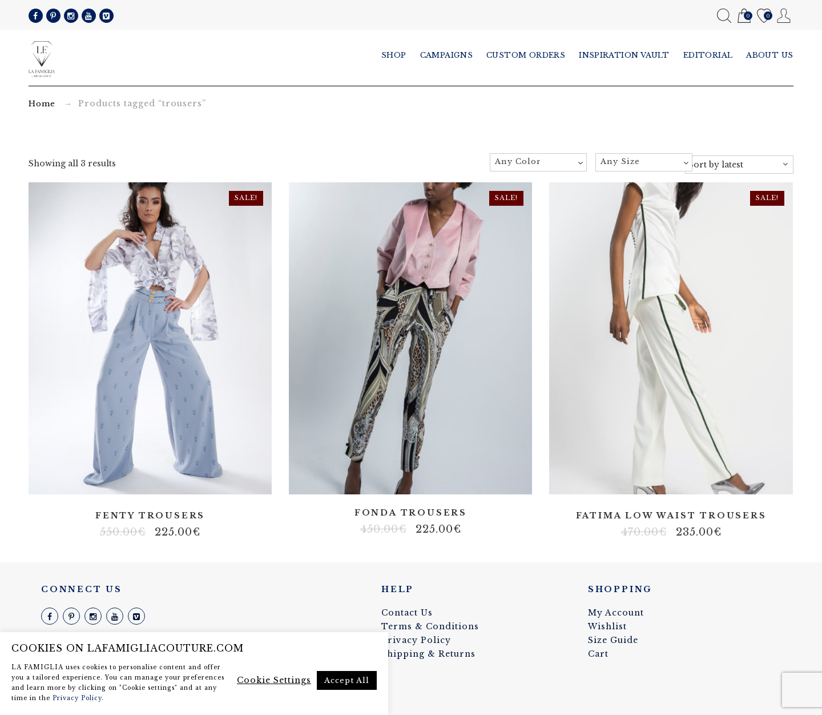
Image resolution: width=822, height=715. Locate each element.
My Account (784, 16)
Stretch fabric (410, 480)
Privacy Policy (416, 640)
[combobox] (538, 162)
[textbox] (538, 162)
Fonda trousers (410, 513)
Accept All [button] (346, 680)
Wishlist (764, 16)
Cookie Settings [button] (274, 680)
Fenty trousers (150, 516)
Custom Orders (525, 55)
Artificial (133, 480)
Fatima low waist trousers (671, 516)
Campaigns (446, 55)
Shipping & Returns (428, 654)
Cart (744, 16)
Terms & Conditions (430, 626)
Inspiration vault (624, 55)
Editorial (708, 55)
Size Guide (613, 640)
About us (770, 55)
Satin (150, 480)
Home (42, 104)
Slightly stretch (167, 480)
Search (724, 16)
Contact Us (407, 613)
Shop (393, 55)
